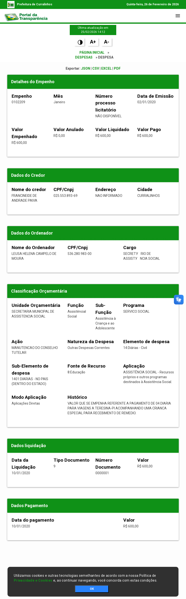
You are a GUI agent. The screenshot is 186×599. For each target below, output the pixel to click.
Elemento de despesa (146, 341)
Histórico (77, 397)
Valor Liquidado (112, 129)
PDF (117, 68)
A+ (93, 42)
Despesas (84, 57)
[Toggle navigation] (177, 15)
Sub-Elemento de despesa (30, 369)
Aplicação (134, 366)
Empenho (22, 96)
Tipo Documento (71, 460)
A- (106, 42)
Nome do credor (29, 189)
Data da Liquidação (23, 463)
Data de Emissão (155, 96)
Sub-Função (103, 309)
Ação (17, 341)
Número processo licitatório (105, 103)
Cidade (144, 189)
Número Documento (107, 463)
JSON (85, 68)
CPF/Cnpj (64, 189)
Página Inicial (91, 52)
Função (76, 305)
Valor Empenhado (24, 133)
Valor (143, 460)
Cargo (129, 247)
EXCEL (106, 68)
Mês (58, 96)
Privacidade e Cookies (33, 580)
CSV (95, 68)
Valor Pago (149, 129)
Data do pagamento (33, 520)
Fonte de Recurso (86, 366)
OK (92, 589)
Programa (133, 305)
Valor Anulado (69, 129)
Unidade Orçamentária (36, 305)
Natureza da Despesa (91, 341)
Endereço (105, 189)
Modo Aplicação (29, 397)
